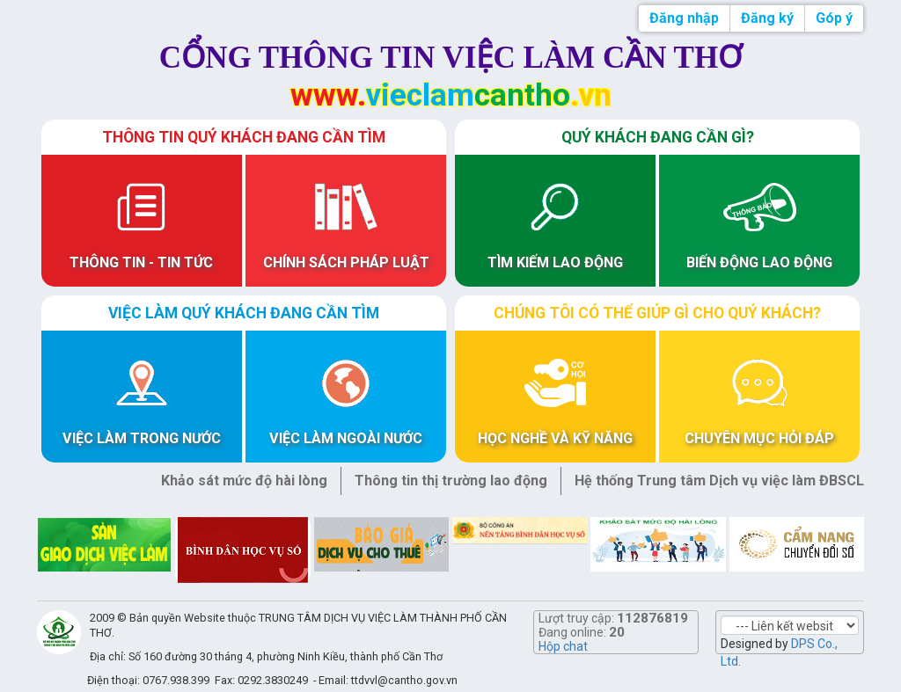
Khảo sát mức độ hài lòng (244, 480)
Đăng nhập (684, 18)
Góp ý (834, 18)
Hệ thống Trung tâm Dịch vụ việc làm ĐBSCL (719, 480)
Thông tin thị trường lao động (451, 480)
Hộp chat (563, 646)
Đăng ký (767, 18)
